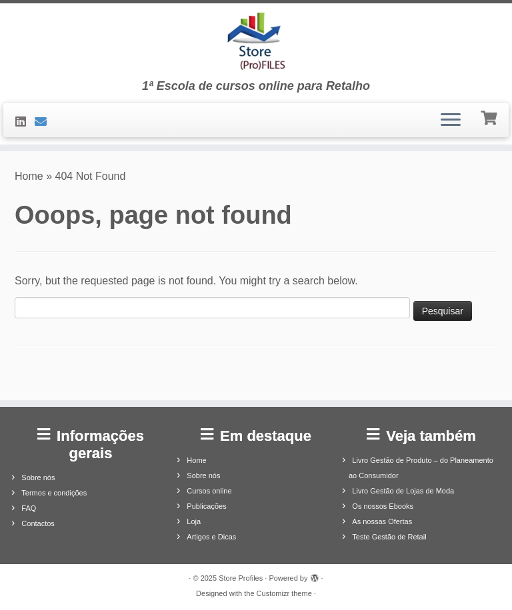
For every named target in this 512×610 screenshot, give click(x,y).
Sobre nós (38, 477)
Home (29, 176)
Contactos (38, 523)
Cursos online (209, 491)
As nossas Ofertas (382, 521)
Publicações (206, 506)
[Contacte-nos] (45, 122)
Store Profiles (241, 578)
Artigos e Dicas (211, 537)
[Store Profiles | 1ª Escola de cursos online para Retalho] (256, 41)
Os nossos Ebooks (382, 506)
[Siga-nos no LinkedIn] (25, 122)
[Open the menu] (451, 121)
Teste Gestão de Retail (389, 537)
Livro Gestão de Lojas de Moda (403, 491)
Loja (194, 521)
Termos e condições (54, 493)
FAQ (28, 508)
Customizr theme (284, 593)
